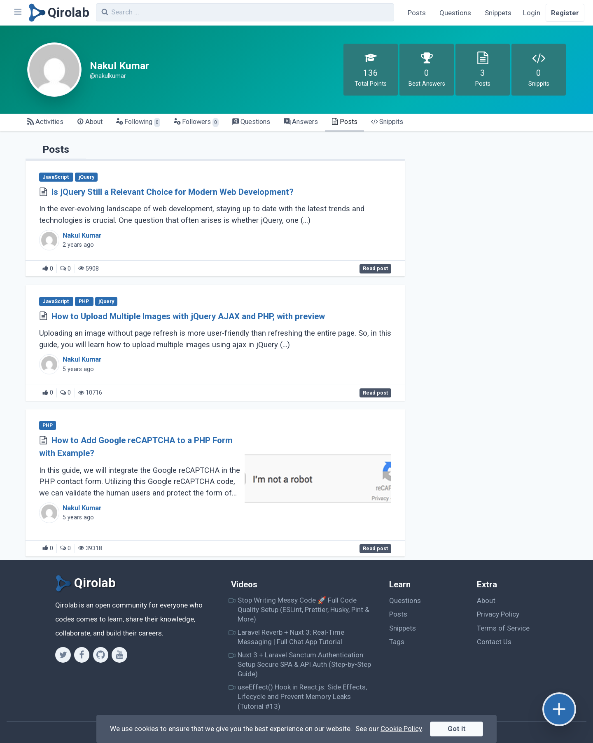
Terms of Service (503, 628)
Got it (457, 728)
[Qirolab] (57, 12)
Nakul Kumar (82, 235)
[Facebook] (81, 655)
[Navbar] (17, 12)
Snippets (498, 13)
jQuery (86, 177)
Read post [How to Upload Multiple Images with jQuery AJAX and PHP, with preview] (375, 393)
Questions (455, 13)
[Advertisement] (494, 196)
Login (531, 13)
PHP (84, 301)
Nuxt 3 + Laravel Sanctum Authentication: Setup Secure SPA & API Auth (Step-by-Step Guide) (304, 664)
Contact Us (494, 642)
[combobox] (245, 12)
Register (565, 13)
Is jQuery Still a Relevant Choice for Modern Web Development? (172, 192)
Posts (417, 13)
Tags (396, 642)
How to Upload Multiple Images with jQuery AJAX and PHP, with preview (188, 316)
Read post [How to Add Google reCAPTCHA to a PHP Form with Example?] (375, 548)
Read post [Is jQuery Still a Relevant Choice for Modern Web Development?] (375, 269)
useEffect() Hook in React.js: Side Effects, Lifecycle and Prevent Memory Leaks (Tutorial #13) (302, 696)
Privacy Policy (498, 614)
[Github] (100, 655)
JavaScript (56, 177)
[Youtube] (119, 655)
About (486, 600)
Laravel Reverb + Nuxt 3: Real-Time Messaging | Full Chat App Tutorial (291, 637)
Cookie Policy (401, 728)
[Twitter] (62, 655)
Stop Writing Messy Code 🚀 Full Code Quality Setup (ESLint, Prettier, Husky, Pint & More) (303, 610)
